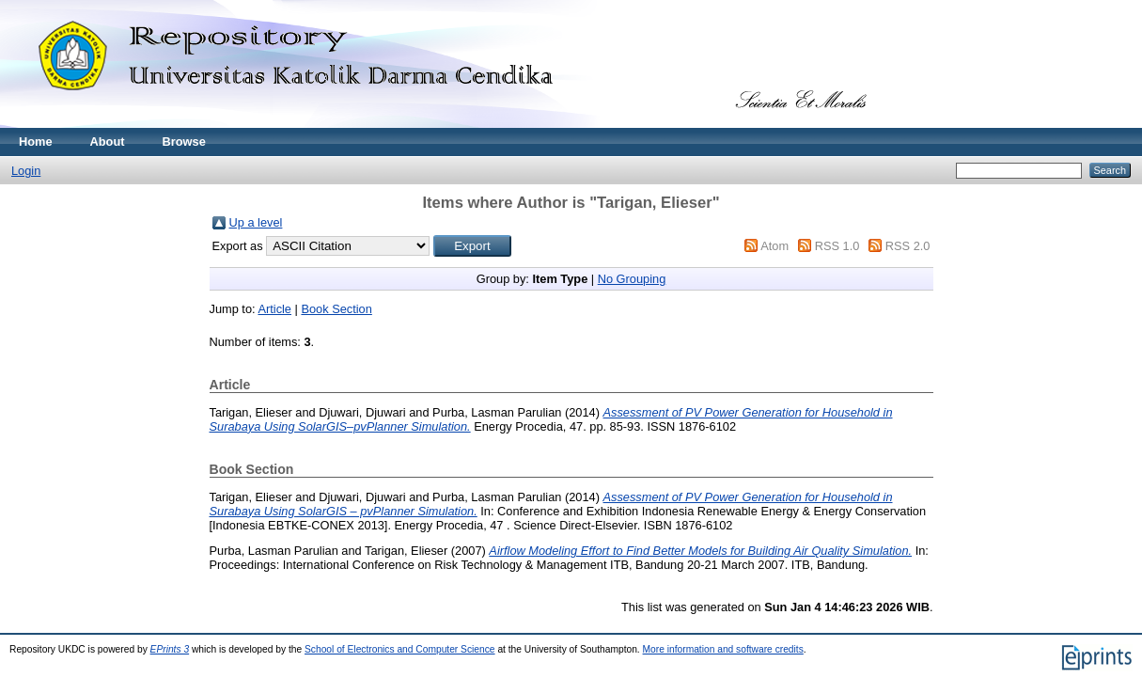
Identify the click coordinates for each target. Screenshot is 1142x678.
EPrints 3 (170, 649)
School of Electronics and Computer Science (400, 649)
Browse (184, 141)
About (107, 141)
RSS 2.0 (908, 246)
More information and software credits (723, 649)
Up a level (256, 222)
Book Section (336, 309)
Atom (774, 246)
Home (36, 141)
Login (25, 171)
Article (274, 309)
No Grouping (632, 279)
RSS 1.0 (837, 246)
